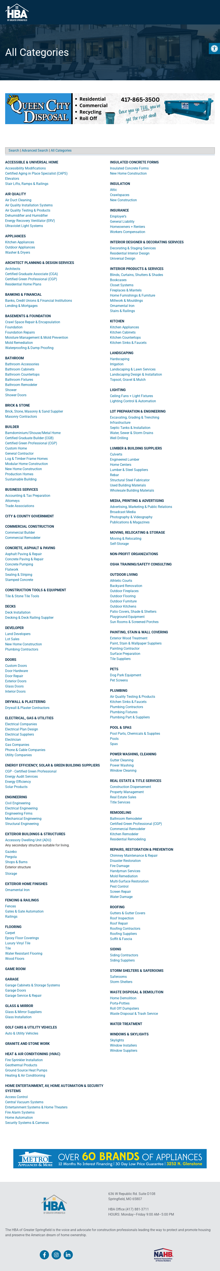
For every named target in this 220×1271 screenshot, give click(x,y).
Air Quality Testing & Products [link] (27, 210)
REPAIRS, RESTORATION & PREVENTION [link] (141, 849)
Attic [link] (113, 190)
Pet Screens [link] (119, 680)
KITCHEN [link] (117, 321)
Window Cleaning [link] (123, 770)
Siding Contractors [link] (124, 955)
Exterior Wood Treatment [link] (128, 638)
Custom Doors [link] (16, 666)
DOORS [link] (10, 660)
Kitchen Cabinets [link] (123, 332)
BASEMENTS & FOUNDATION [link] (28, 316)
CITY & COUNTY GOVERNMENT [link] (29, 516)
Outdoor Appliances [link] (20, 247)
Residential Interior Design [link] (130, 253)
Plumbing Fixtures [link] (124, 712)
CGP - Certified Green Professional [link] (31, 771)
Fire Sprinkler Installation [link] (24, 1060)
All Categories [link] (61, 150)
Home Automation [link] (19, 1118)
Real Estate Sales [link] (123, 797)
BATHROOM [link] (14, 358)
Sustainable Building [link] (21, 479)
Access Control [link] (16, 1097)
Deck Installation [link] (18, 612)
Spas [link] (114, 744)
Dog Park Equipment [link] (125, 675)
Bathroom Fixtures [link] (19, 380)
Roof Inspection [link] (122, 918)
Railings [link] (11, 916)
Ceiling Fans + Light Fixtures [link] (131, 396)
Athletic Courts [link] (121, 581)
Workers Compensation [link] (127, 232)
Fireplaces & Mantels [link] (126, 290)
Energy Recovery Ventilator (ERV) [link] (30, 221)
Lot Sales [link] (12, 639)
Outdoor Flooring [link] (123, 596)
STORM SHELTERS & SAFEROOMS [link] (136, 971)
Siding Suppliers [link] (122, 960)
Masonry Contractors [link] (21, 417)
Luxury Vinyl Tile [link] (17, 943)
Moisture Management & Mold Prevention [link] (36, 337)
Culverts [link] (116, 454)
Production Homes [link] (19, 474)
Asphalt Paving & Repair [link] (23, 554)
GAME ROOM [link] (15, 969)
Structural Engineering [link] (22, 824)
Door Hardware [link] (16, 671)
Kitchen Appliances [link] (19, 242)
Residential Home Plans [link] (23, 284)
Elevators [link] (12, 179)
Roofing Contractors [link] (125, 929)
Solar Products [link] (16, 787)
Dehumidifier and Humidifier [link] (26, 215)
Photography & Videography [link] (131, 517)
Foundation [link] (14, 327)
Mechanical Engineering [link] (23, 819)
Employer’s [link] (118, 216)
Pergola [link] (11, 857)
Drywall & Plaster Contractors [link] (27, 708)
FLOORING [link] (13, 927)
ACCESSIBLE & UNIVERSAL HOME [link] (31, 162)
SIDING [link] (115, 949)
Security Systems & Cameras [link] (27, 1123)
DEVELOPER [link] (14, 628)
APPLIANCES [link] (15, 236)
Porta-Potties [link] (120, 1003)
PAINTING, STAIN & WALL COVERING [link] (139, 632)
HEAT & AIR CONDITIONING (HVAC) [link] (32, 1054)
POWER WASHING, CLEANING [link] (133, 754)
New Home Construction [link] (23, 469)
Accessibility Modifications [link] (25, 168)
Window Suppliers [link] (123, 1050)
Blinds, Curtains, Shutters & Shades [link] (136, 275)
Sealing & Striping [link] (18, 575)
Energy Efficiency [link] (18, 782)
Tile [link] (8, 948)
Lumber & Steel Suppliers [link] (129, 470)
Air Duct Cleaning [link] (18, 200)
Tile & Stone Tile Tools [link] (22, 596)
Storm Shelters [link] (121, 982)
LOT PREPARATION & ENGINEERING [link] (138, 411)
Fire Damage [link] (119, 866)
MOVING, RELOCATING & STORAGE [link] (137, 532)
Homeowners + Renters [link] (127, 227)
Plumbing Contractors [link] (21, 649)
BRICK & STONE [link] (17, 405)
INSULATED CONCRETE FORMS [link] (134, 162)
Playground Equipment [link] (127, 617)
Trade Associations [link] (19, 506)
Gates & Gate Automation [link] (24, 911)
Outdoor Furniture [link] (123, 601)
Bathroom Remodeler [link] (21, 385)
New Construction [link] (123, 200)
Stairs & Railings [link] (122, 311)
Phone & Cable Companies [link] (25, 750)
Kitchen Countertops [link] (125, 337)
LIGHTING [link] (118, 390)
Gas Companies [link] (17, 745)
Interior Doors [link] (15, 691)
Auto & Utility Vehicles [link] (21, 1033)
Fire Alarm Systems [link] (20, 1112)
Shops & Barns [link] (16, 862)
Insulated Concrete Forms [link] (129, 168)
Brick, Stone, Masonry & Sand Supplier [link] (34, 411)
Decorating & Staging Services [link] (133, 248)
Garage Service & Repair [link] (23, 996)
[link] (214, 48)
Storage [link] (11, 874)
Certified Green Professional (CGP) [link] (31, 279)
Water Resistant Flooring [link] (23, 953)
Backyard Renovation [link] (126, 586)
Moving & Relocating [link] (125, 538)
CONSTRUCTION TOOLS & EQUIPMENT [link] (35, 590)
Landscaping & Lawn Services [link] (133, 369)
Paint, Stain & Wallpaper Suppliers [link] (136, 643)
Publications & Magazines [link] (130, 522)
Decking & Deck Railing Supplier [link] (29, 618)
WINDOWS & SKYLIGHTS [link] (129, 1034)
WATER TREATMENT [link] (126, 1024)
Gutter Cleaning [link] (121, 760)
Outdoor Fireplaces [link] (124, 591)
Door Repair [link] (14, 676)
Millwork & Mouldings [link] (126, 301)
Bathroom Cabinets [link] (19, 369)
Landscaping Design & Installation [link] (136, 374)
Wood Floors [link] (14, 959)
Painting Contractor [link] (124, 648)
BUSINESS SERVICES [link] (21, 490)
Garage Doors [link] (15, 990)
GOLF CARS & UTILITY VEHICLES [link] (31, 1027)
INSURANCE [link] (119, 210)
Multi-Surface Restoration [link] (129, 881)
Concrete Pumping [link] (19, 564)
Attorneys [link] (12, 501)
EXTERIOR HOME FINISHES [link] (26, 884)
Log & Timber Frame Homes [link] (26, 459)
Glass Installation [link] (18, 1017)
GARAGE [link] (12, 979)
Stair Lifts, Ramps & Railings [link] (26, 184)
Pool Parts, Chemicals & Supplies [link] (135, 734)
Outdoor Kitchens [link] (123, 606)
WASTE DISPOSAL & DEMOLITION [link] (136, 992)
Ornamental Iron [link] (17, 890)
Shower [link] (11, 390)
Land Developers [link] (18, 634)
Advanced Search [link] (35, 150)
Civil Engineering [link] (17, 803)
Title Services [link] (120, 802)
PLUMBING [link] (118, 691)
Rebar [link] (114, 475)
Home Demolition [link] (123, 998)
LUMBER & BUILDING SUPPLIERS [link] (136, 448)
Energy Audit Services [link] (21, 776)
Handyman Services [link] (125, 871)
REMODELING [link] (120, 813)
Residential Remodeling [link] (128, 839)
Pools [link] (114, 739)
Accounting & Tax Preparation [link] (27, 496)
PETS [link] (114, 669)
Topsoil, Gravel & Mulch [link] (128, 380)
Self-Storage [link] (119, 544)
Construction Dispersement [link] (130, 787)
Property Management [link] (127, 792)
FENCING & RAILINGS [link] (22, 900)
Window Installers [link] (123, 1045)
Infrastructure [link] (120, 423)
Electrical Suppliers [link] (19, 734)
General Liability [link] (122, 221)
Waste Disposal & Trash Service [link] (134, 1014)
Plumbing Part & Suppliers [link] (130, 717)
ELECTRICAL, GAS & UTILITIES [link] (29, 718)
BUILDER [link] (12, 427)
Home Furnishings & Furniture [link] (132, 295)
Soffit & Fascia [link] (121, 939)
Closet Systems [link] (121, 285)
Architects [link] (12, 269)
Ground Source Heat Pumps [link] (26, 1070)
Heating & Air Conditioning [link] (25, 1075)
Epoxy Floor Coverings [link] (22, 938)
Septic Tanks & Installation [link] (130, 428)
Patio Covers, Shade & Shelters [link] (133, 612)
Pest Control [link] (119, 886)
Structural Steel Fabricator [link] (130, 480)
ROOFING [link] (117, 907)
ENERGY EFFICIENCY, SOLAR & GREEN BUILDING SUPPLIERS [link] (52, 765)
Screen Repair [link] (120, 892)
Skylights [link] (117, 1040)
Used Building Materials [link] (128, 485)
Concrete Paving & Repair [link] (24, 559)
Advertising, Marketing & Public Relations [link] (141, 507)
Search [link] (14, 150)
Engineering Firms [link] (18, 813)
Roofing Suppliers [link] (123, 934)
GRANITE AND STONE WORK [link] (27, 1044)
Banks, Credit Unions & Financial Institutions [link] (38, 301)
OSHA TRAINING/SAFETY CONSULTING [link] (141, 564)
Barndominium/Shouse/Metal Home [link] (33, 433)
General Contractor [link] (19, 453)
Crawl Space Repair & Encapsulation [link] (32, 322)
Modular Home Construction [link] (26, 464)
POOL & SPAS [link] (120, 727)
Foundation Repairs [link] (20, 332)
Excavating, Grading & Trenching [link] (134, 417)
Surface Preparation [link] (125, 654)
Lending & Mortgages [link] (21, 306)
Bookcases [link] (118, 280)
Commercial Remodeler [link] (22, 538)
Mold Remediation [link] (19, 343)
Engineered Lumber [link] (124, 459)
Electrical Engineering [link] (21, 808)
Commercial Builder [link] (20, 532)
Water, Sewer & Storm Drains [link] (131, 433)
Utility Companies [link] (18, 755)
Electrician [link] (13, 740)
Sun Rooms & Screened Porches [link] (134, 622)
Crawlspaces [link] (119, 195)
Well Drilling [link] (119, 438)
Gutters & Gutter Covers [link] (127, 913)
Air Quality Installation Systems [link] (29, 205)
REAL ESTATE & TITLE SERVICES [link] (135, 781)
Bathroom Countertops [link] (22, 374)
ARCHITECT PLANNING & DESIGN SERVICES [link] (39, 263)
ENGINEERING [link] (16, 797)
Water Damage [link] (121, 897)
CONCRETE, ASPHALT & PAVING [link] (30, 548)
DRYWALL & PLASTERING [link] (25, 702)
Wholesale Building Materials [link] (132, 490)
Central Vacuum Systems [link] (24, 1102)
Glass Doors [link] (14, 686)
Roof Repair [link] (119, 923)
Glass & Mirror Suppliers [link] (23, 1012)
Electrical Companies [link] (21, 724)
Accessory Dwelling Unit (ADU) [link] (28, 840)
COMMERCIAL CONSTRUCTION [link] (29, 526)
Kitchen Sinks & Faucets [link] (128, 343)
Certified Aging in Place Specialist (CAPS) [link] (36, 173)
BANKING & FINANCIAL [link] (23, 295)
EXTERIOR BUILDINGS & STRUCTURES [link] (35, 834)
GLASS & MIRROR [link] (19, 1006)
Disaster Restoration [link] (125, 861)
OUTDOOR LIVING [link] (124, 575)
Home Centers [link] (120, 465)
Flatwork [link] (11, 569)
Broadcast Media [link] (123, 512)
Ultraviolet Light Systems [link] (24, 226)
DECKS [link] (10, 606)
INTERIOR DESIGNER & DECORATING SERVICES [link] (147, 242)
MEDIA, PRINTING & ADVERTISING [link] (137, 501)
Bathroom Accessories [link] (22, 364)
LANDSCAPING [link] (121, 353)
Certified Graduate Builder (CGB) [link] (29, 438)
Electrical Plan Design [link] (21, 729)
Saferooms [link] (118, 977)
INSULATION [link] (120, 184)
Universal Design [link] (122, 258)
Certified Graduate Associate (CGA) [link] (31, 274)
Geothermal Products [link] (21, 1065)
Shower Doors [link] (15, 395)
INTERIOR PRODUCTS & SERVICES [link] (136, 269)
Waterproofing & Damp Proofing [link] (29, 348)
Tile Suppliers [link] (120, 659)
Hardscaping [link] (119, 359)
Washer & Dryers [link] (17, 252)
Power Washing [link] (122, 765)
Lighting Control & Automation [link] (133, 401)
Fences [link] (10, 906)
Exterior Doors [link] (15, 681)
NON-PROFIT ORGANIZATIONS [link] (134, 554)
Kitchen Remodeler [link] (124, 834)
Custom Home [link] (16, 448)
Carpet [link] (10, 933)
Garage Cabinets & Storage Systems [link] (32, 985)
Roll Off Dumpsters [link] (124, 1008)
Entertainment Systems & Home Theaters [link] (36, 1107)
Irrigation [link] (117, 364)
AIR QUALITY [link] (15, 194)
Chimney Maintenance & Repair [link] (133, 855)
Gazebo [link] (11, 852)
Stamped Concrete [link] (19, 580)
